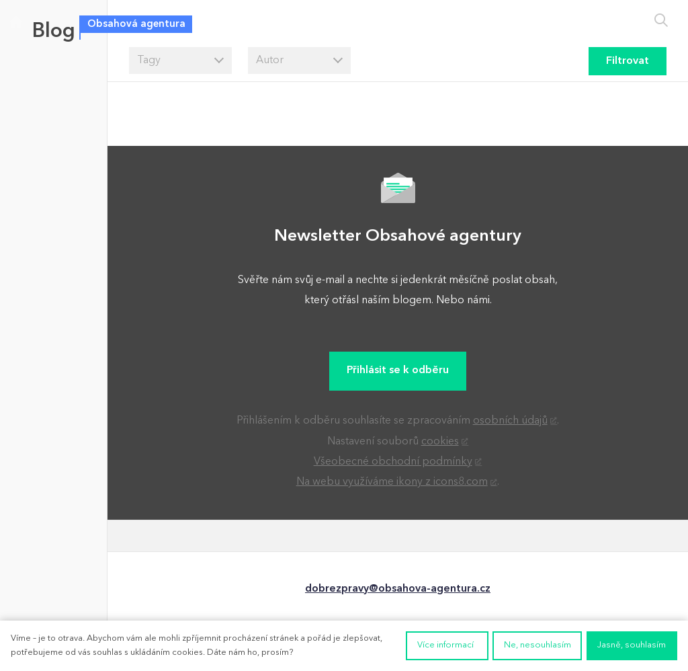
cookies (440, 441)
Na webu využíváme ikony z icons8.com (392, 482)
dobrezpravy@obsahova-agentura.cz (397, 589)
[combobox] (180, 60)
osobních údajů (510, 421)
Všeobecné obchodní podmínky (393, 462)
